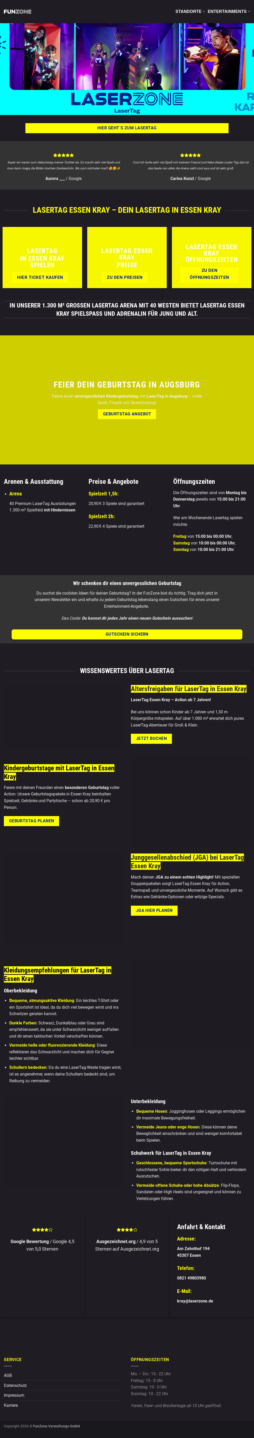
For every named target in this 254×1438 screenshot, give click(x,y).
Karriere (11, 1405)
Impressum (14, 1395)
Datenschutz (15, 1385)
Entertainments (229, 11)
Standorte (190, 11)
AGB (8, 1375)
